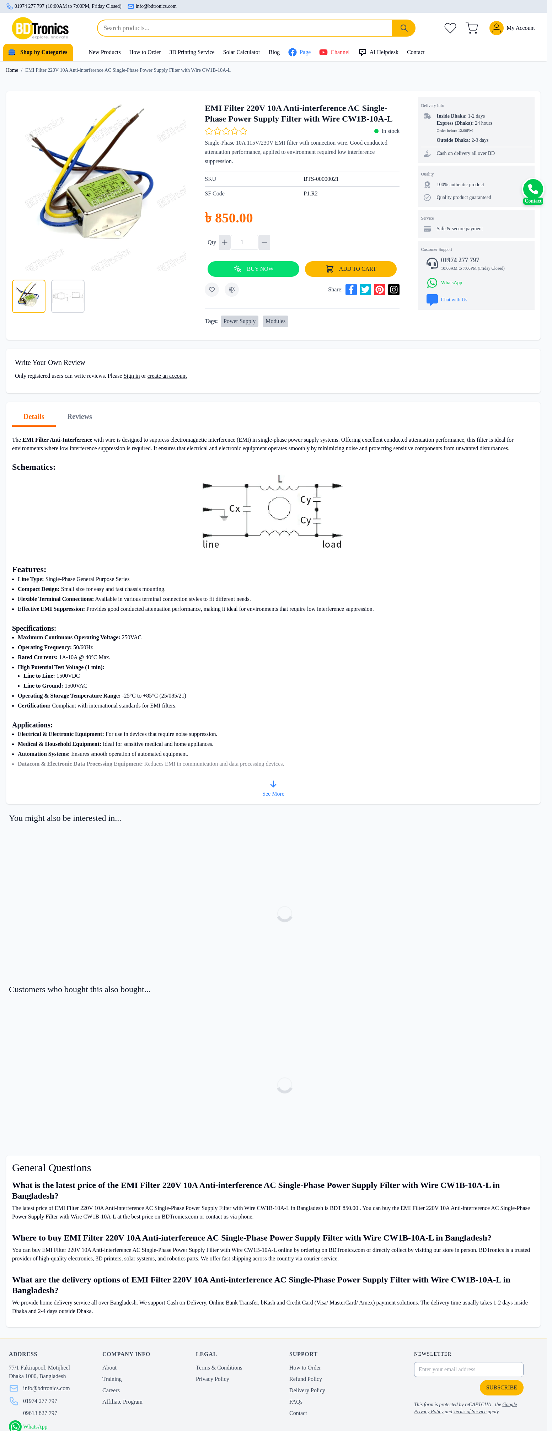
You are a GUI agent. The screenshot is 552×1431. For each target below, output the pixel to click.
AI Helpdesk (378, 52)
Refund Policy (305, 1379)
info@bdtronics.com (152, 6)
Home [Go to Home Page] (12, 70)
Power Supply (240, 321)
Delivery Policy (307, 1390)
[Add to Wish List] (212, 290)
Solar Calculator (241, 52)
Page (299, 52)
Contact (416, 52)
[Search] (404, 28)
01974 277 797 (40, 1401)
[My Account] (512, 28)
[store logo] (40, 28)
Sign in (132, 376)
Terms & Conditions (219, 1368)
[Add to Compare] (232, 290)
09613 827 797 (40, 1413)
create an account (167, 376)
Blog (274, 52)
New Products (104, 52)
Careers (111, 1390)
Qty (213, 242)
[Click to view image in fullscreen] (99, 184)
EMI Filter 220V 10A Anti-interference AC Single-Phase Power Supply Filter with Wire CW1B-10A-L (128, 70)
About (109, 1368)
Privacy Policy (212, 1379)
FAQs (295, 1402)
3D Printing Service (192, 52)
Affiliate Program (122, 1402)
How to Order (145, 52)
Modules (275, 321)
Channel (334, 52)
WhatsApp (35, 1427)
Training (112, 1379)
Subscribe (501, 1387)
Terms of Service (470, 1411)
